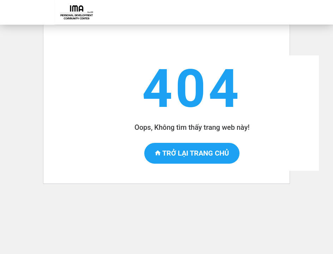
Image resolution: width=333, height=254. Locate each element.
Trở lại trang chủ (192, 153)
